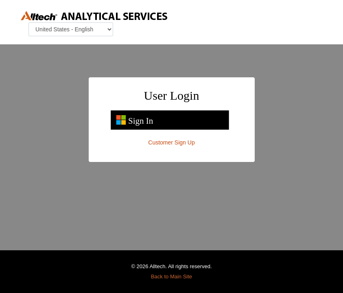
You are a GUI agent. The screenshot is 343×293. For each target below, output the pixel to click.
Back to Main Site (171, 276)
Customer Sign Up (171, 142)
